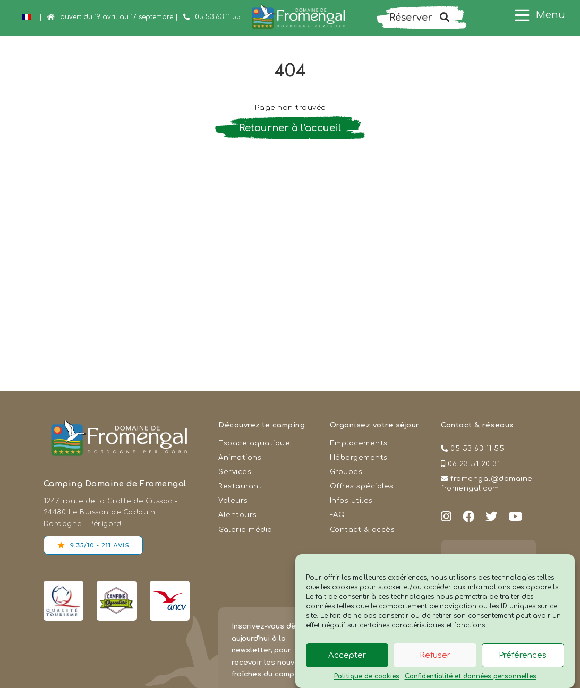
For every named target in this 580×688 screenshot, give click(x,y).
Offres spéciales (362, 486)
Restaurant (240, 486)
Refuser (435, 655)
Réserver (419, 17)
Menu (550, 15)
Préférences (523, 655)
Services (234, 472)
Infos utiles (351, 500)
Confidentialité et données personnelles (470, 676)
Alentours (237, 515)
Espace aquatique (254, 443)
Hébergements (359, 457)
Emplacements (359, 443)
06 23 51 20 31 (474, 464)
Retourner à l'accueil (290, 128)
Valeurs (233, 500)
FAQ (337, 515)
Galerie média (245, 530)
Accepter (347, 655)
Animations (239, 457)
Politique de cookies (366, 676)
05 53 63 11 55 (218, 17)
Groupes (346, 472)
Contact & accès (362, 530)
